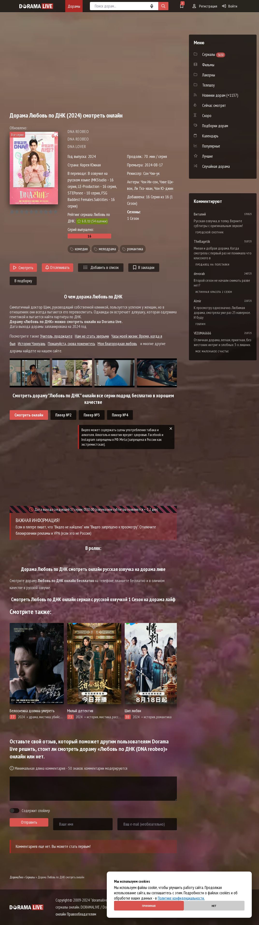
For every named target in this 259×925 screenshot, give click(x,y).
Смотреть (23, 267)
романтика (135, 249)
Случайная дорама (216, 166)
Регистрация (205, 6)
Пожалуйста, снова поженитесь (71, 343)
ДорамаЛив (16, 877)
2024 (92, 156)
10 (55, 211)
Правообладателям (81, 914)
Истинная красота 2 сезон (213, 292)
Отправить (29, 822)
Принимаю (149, 906)
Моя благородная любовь (117, 343)
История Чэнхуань (31, 343)
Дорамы (74, 6)
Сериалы (30, 877)
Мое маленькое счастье (212, 351)
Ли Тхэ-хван (143, 188)
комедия (81, 249)
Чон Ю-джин (163, 188)
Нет (214, 906)
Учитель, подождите (56, 336)
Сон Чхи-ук (151, 173)
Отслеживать (57, 267)
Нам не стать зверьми (92, 336)
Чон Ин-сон (149, 182)
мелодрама (107, 249)
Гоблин (200, 324)
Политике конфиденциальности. (181, 898)
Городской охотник (209, 232)
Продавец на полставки (212, 264)
